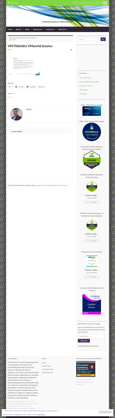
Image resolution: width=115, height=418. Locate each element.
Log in (44, 363)
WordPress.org (47, 372)
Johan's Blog (83, 90)
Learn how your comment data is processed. (51, 185)
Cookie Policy (41, 414)
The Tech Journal (85, 78)
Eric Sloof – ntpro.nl (85, 86)
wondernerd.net (58, 18)
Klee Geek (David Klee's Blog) (89, 82)
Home (10, 29)
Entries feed (46, 366)
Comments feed (47, 369)
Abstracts (63, 29)
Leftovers (50, 29)
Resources (38, 29)
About (19, 29)
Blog (27, 29)
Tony (10, 49)
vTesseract (83, 94)
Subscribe (83, 341)
